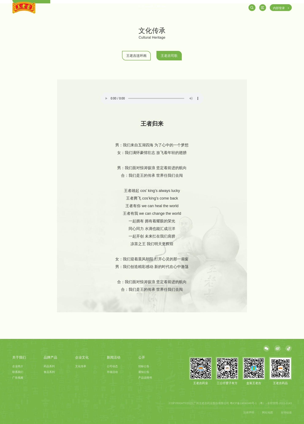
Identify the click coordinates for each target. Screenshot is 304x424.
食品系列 (49, 372)
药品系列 (49, 366)
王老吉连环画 (136, 55)
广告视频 (17, 377)
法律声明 (248, 412)
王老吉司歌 (169, 55)
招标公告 (143, 366)
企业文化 (82, 357)
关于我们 (19, 357)
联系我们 (17, 372)
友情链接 (286, 412)
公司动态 (112, 366)
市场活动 (112, 372)
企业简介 (17, 366)
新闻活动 (113, 357)
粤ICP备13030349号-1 (243, 403)
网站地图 (267, 412)
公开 (141, 357)
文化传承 (80, 366)
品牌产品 (50, 357)
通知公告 (143, 372)
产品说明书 (145, 377)
